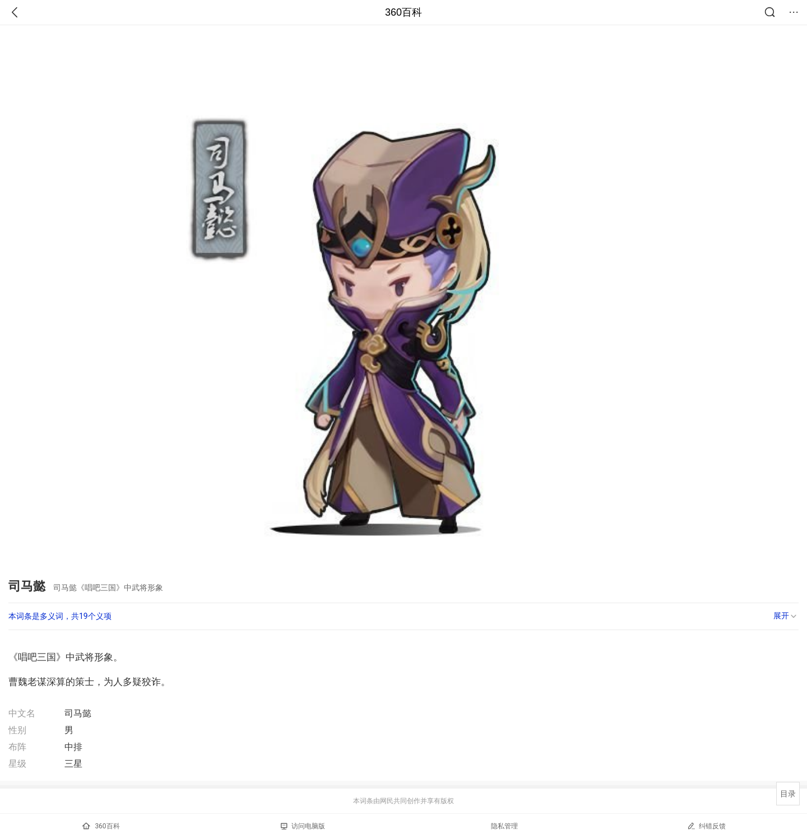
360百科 (403, 12)
